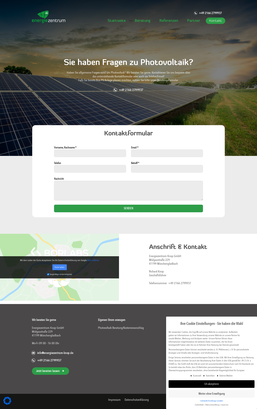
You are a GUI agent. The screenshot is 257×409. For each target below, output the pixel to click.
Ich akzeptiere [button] (211, 384)
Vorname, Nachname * (90, 153)
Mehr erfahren (93, 260)
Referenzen (168, 21)
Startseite (117, 21)
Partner (193, 21)
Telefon (90, 168)
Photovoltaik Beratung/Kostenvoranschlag (121, 328)
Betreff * (167, 168)
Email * (167, 153)
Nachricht (128, 190)
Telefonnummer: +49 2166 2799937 (170, 283)
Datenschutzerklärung (137, 400)
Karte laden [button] (59, 267)
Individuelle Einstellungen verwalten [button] (211, 401)
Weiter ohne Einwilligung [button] (211, 394)
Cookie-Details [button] (199, 405)
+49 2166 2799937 (207, 13)
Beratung (142, 21)
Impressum (114, 400)
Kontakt (215, 21)
